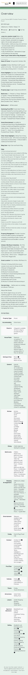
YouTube (14, 672)
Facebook (6, 670)
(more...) (3, 32)
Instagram (14, 670)
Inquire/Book (21, 3)
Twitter (21, 670)
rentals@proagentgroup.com (14, 668)
